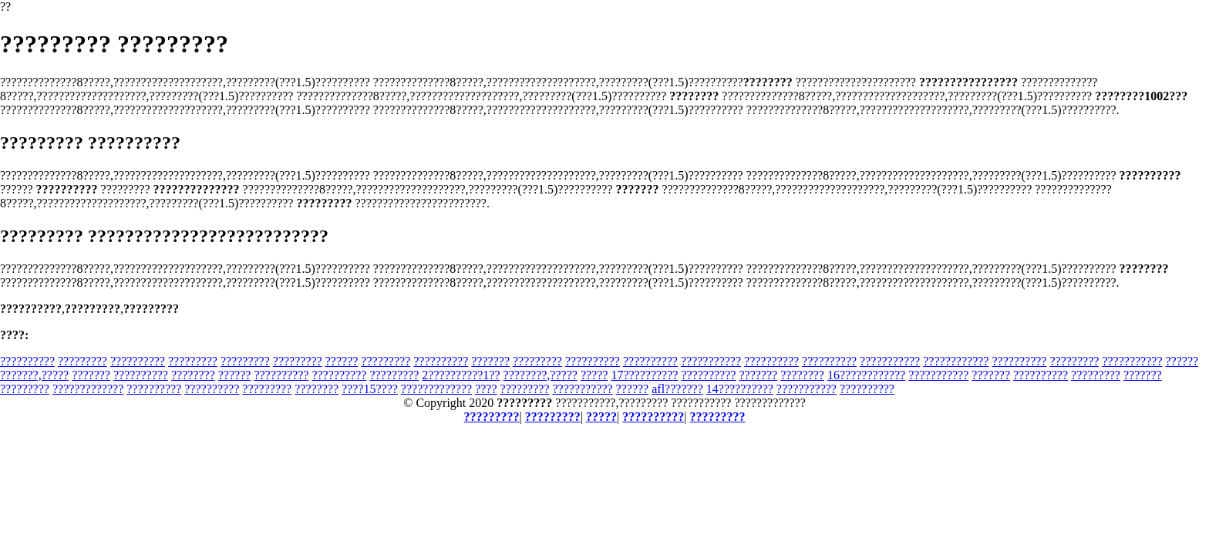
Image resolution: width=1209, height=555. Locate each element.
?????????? (27, 361)
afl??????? (677, 388)
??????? (490, 361)
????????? (82, 361)
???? (486, 388)
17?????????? (644, 375)
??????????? (711, 361)
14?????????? (739, 388)
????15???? (370, 388)
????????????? (87, 388)
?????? (342, 361)
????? (594, 375)
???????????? (955, 361)
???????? (193, 375)
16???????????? (866, 375)
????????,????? (540, 375)
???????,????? (34, 375)
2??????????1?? (461, 375)
